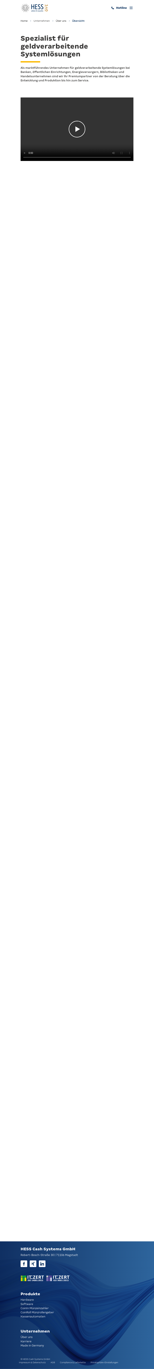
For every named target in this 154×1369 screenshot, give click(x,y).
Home (24, 21)
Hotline (121, 7)
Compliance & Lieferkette (73, 1362)
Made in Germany (32, 1345)
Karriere (26, 1341)
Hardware (27, 1299)
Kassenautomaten (33, 1316)
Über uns (61, 21)
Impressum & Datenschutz (32, 1362)
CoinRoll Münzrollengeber (37, 1312)
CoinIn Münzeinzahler (35, 1308)
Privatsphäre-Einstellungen (104, 1362)
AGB (53, 1362)
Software (27, 1304)
